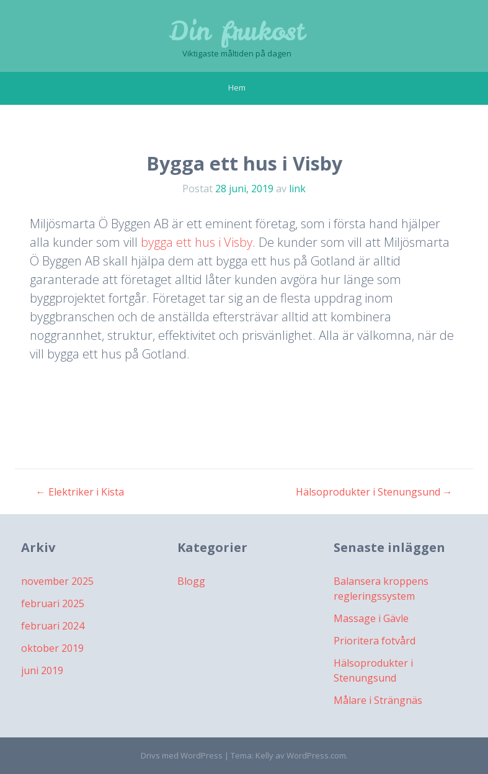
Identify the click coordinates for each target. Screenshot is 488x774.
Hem (237, 87)
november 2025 (57, 581)
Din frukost (236, 31)
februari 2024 (52, 626)
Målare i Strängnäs (378, 700)
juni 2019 (42, 670)
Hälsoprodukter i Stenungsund (374, 492)
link (297, 188)
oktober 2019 (52, 648)
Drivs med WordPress (182, 755)
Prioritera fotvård (374, 640)
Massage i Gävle (371, 618)
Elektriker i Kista (80, 492)
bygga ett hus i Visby (196, 242)
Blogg (191, 581)
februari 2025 (52, 603)
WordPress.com (316, 755)
